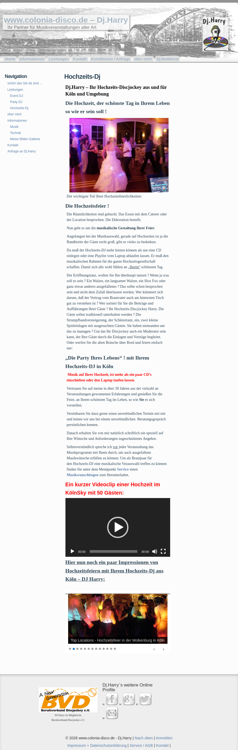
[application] (117, 527)
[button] (117, 527)
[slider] (113, 551)
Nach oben (144, 738)
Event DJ (16, 96)
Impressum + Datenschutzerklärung (96, 745)
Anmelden (164, 738)
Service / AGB (141, 745)
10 (103, 648)
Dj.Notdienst (167, 59)
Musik (14, 127)
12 (111, 648)
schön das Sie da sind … (25, 83)
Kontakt (80, 59)
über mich (143, 59)
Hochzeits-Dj (19, 108)
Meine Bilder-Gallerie (25, 139)
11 (107, 648)
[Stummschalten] (154, 551)
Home (10, 59)
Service (123, 469)
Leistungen (59, 59)
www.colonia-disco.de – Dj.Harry (66, 19)
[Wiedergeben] (72, 551)
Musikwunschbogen (83, 475)
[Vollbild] (163, 551)
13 (115, 648)
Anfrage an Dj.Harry (21, 151)
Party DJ (16, 102)
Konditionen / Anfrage (110, 59)
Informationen (31, 59)
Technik (15, 133)
